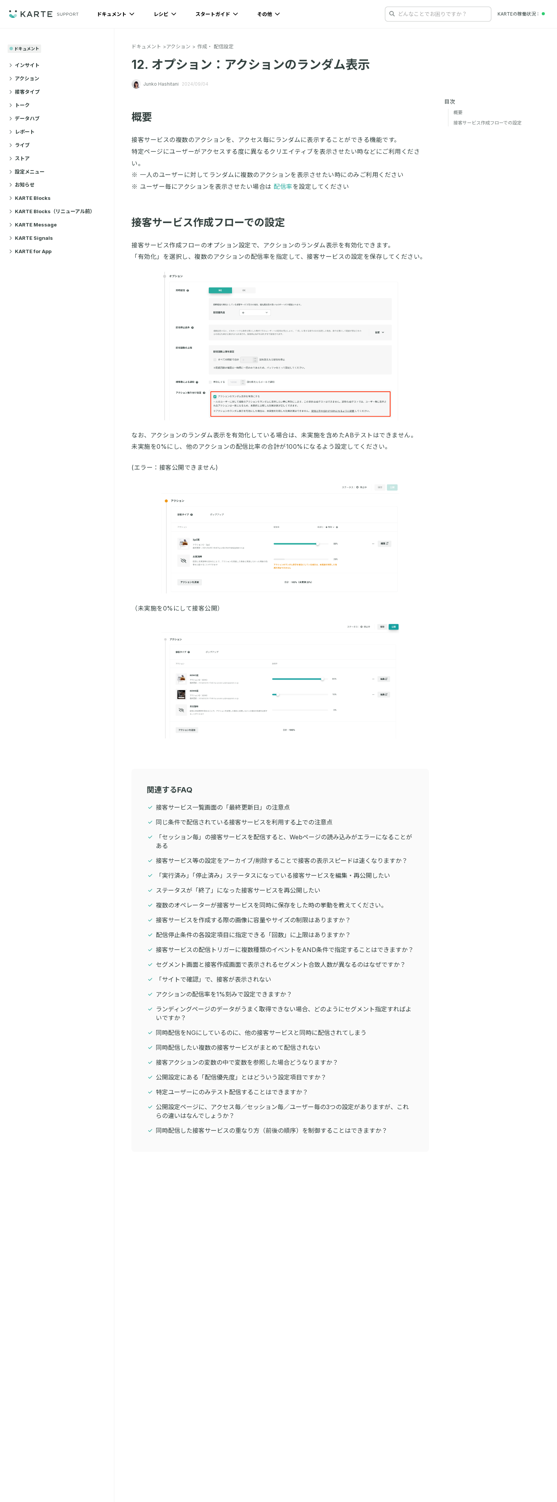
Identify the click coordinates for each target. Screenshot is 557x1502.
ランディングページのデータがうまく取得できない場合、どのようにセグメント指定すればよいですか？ (283, 1013)
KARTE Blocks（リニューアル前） (52, 211)
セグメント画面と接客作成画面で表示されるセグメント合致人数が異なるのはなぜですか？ (281, 964)
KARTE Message (33, 225)
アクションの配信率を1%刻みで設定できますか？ (224, 994)
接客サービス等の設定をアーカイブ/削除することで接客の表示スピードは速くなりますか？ (282, 860)
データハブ (24, 118)
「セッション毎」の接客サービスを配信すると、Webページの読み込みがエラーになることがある (284, 841)
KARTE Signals (31, 238)
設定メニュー (27, 172)
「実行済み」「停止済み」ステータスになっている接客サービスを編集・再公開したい (273, 875)
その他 (268, 14)
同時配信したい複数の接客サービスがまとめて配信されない (238, 1047)
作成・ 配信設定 (215, 46)
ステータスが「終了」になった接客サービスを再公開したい (238, 890)
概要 (146, 117)
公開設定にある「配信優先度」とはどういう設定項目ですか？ (241, 1077)
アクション (24, 78)
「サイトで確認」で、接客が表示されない (213, 979)
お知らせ (22, 185)
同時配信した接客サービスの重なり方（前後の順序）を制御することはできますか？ (271, 1130)
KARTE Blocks (30, 198)
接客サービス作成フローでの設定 (213, 222)
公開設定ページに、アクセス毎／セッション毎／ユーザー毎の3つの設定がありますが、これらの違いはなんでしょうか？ (282, 1111)
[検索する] (392, 13)
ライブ (19, 145)
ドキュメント (115, 14)
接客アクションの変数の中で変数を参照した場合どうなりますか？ (247, 1062)
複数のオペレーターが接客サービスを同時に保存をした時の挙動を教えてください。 (271, 905)
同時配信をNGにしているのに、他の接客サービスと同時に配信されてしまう (261, 1032)
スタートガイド (216, 14)
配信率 (283, 186)
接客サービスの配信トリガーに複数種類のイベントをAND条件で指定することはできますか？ (285, 949)
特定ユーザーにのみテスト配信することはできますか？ (232, 1092)
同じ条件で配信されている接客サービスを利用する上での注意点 (244, 822)
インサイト (24, 65)
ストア (19, 158)
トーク (19, 105)
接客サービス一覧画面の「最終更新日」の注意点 (223, 807)
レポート (22, 132)
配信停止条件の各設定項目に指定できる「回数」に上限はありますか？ (253, 935)
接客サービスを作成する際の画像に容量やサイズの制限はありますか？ (253, 920)
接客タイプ (24, 92)
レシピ (165, 14)
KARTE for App (30, 251)
